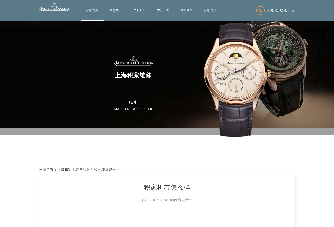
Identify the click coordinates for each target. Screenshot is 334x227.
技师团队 (187, 10)
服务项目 (116, 10)
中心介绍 (139, 10)
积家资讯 (210, 10)
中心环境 (163, 10)
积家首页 (92, 10)
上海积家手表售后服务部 (77, 169)
